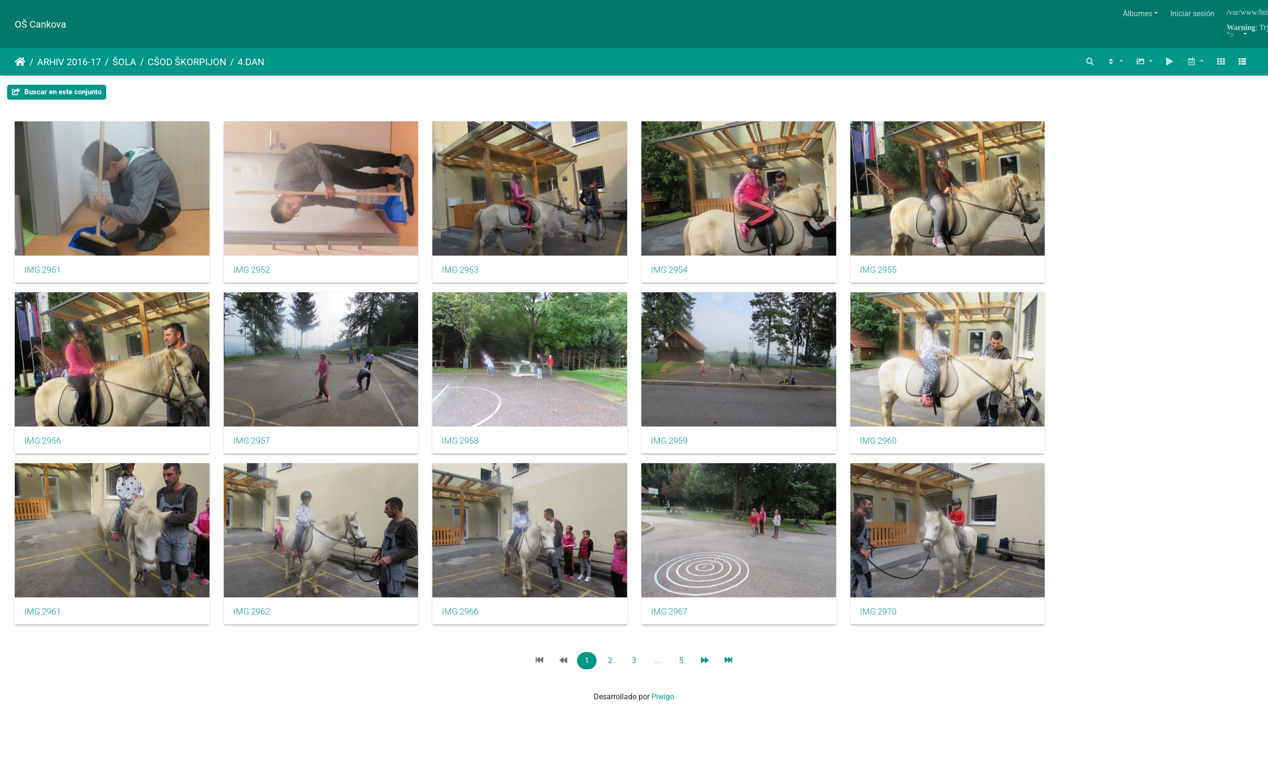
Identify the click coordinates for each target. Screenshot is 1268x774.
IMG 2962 (256, 621)
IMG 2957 (256, 447)
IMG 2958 (469, 447)
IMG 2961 (42, 621)
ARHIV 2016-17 (69, 62)
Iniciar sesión (1192, 13)
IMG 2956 (42, 447)
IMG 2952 (256, 273)
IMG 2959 (683, 447)
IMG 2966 (469, 621)
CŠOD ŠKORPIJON (187, 62)
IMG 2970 (897, 621)
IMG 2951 (42, 273)
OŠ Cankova (40, 24)
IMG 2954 (683, 273)
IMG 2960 (897, 447)
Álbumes (1137, 13)
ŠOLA (124, 62)
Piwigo (662, 706)
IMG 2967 (683, 621)
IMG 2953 (469, 273)
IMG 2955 (897, 273)
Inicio (20, 62)
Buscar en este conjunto (56, 92)
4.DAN (251, 62)
